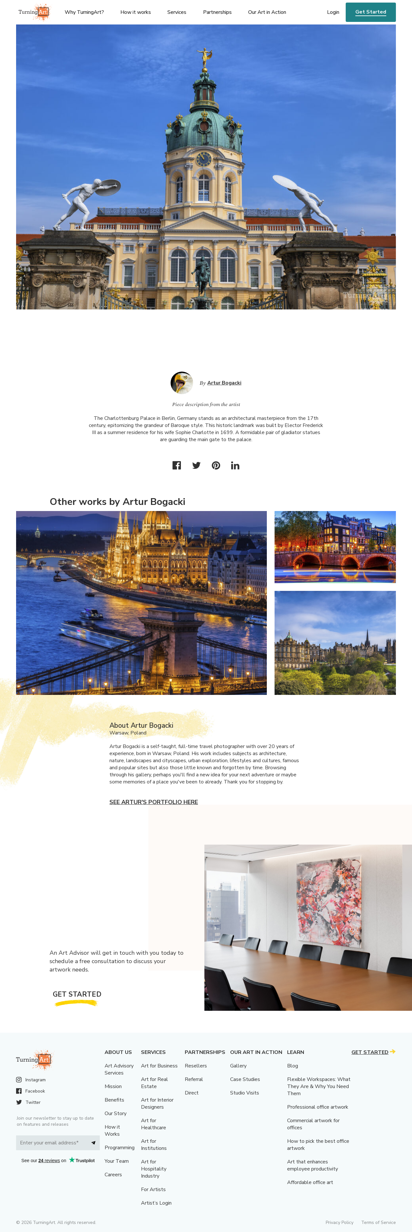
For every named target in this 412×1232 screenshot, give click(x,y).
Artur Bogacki (224, 382)
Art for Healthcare (153, 1124)
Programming (120, 1147)
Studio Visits (244, 1092)
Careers (113, 1174)
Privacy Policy (339, 1222)
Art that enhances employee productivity (312, 1165)
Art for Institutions (154, 1145)
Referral (194, 1079)
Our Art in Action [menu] (267, 12)
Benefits (114, 1100)
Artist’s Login (156, 1203)
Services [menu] (176, 12)
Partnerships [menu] (217, 12)
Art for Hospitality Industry (153, 1169)
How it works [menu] (135, 12)
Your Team (117, 1161)
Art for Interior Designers (157, 1103)
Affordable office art (310, 1182)
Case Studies (245, 1079)
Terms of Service (378, 1222)
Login (333, 12)
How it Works (112, 1130)
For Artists (153, 1189)
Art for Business (159, 1065)
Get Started (370, 11)
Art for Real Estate (154, 1083)
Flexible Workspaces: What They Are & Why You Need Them (319, 1086)
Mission (113, 1086)
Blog (292, 1065)
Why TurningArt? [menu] (84, 12)
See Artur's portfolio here (153, 802)
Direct (192, 1092)
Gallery (238, 1065)
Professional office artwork (317, 1107)
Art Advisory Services (119, 1069)
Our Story (115, 1113)
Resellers (196, 1065)
